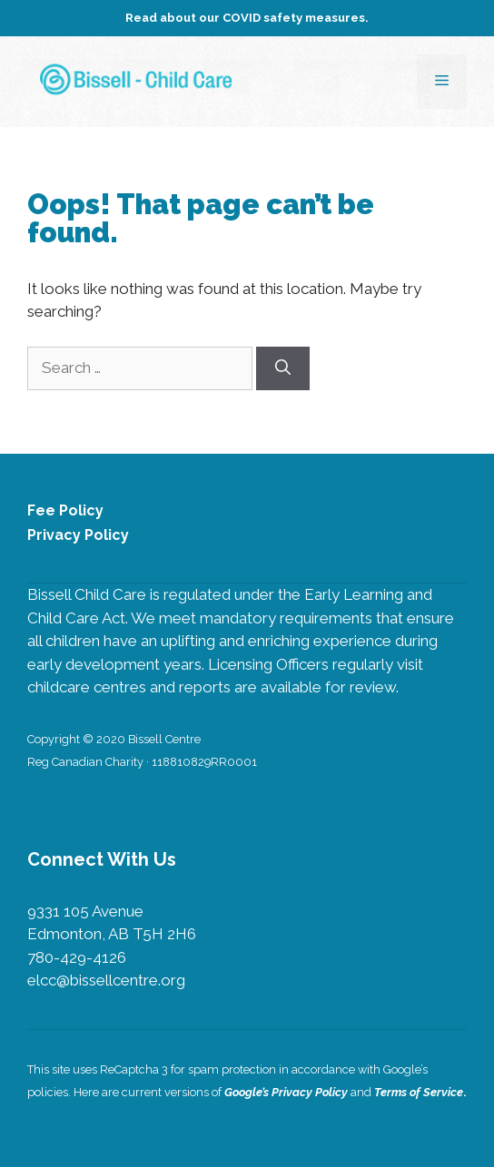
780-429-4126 (76, 957)
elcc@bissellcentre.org (106, 980)
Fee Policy (65, 510)
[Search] (283, 368)
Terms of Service (418, 1092)
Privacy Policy (78, 535)
